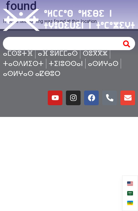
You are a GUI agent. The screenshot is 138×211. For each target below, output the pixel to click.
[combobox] (59, 43)
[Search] (127, 43)
